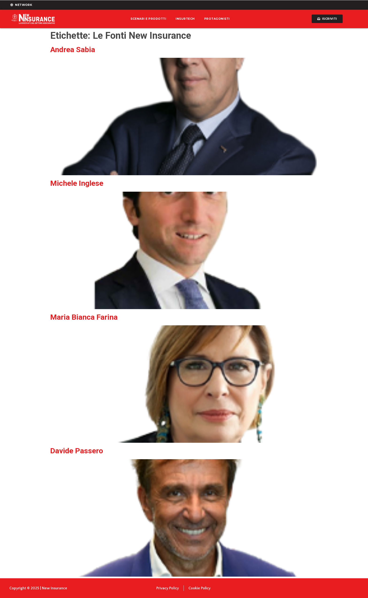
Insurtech (185, 18)
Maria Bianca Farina (84, 317)
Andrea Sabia (72, 49)
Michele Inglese (76, 183)
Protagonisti (217, 18)
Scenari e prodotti (148, 18)
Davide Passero (76, 450)
